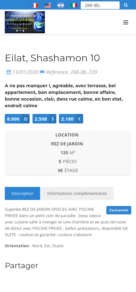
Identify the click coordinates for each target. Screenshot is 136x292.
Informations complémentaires (77, 193)
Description (22, 193)
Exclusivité (119, 210)
